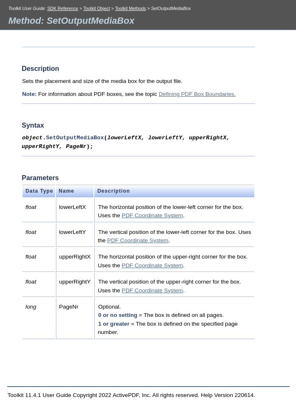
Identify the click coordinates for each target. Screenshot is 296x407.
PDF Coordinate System (152, 215)
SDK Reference (62, 8)
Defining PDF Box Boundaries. (197, 94)
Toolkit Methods (130, 8)
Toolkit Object (96, 8)
